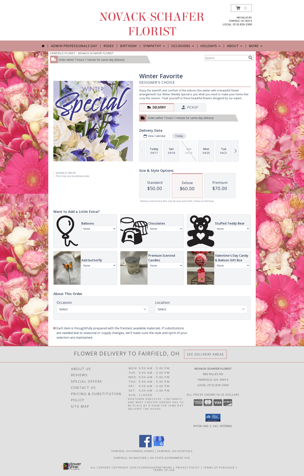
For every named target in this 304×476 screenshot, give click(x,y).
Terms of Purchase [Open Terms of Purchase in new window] (219, 467)
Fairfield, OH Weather (130, 458)
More (256, 46)
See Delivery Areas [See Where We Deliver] (205, 354)
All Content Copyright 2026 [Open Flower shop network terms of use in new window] (113, 467)
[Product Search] (226, 58)
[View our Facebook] (145, 446)
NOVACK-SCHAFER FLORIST (152, 24)
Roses (109, 46)
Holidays (210, 46)
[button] (241, 8)
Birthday (128, 46)
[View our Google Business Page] (158, 446)
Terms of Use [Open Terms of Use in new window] (164, 470)
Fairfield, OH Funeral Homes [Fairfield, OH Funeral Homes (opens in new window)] (132, 451)
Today (179, 136)
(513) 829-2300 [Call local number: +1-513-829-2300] (242, 24)
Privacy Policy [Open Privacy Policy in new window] (188, 467)
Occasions (183, 46)
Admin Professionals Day (74, 46)
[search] (250, 58)
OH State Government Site (170, 458)
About (235, 46)
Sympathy (154, 46)
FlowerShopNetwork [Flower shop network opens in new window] (154, 467)
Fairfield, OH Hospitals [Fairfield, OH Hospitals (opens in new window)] (175, 451)
